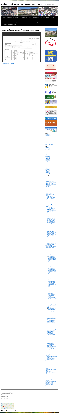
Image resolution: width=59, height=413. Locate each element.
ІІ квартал (48, 267)
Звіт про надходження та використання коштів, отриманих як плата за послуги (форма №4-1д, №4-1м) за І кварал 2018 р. (52, 264)
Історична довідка (49, 193)
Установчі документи (49, 196)
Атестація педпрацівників (39, 22)
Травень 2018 (48, 168)
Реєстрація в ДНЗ (36, 17)
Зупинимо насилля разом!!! (50, 138)
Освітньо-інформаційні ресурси (51, 372)
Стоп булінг (48, 19)
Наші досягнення (27, 19)
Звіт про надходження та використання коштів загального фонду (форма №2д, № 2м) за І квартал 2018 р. (52, 258)
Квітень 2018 (47, 169)
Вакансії (30, 17)
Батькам (4, 19)
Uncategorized (48, 134)
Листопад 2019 (48, 155)
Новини (46, 22)
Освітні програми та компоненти (8, 22)
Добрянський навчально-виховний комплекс (21, 4)
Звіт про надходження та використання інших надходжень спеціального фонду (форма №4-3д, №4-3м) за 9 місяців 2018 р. (51, 322)
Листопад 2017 (48, 173)
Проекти (47, 17)
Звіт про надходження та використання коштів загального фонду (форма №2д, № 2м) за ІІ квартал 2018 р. (52, 270)
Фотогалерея (43, 17)
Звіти (47, 206)
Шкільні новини (48, 135)
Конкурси (47, 373)
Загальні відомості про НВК (50, 180)
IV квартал (49, 307)
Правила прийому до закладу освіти (37, 19)
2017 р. (47, 355)
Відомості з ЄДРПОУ (50, 198)
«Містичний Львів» (49, 143)
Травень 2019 (48, 158)
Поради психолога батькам (50, 367)
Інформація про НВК (10, 17)
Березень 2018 (48, 170)
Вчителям (52, 17)
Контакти (47, 179)
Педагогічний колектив (50, 192)
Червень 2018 (48, 167)
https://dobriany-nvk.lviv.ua (8, 400)
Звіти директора (49, 207)
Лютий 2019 (47, 161)
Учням (8, 19)
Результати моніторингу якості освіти (9, 24)
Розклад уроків (13, 19)
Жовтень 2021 (48, 149)
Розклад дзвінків (20, 19)
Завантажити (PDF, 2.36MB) (8, 63)
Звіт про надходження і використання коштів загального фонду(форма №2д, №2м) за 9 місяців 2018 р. (51, 317)
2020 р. (47, 249)
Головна (4, 17)
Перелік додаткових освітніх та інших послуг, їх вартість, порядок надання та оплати (51, 247)
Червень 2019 (48, 157)
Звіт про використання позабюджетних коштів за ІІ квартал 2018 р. (52, 288)
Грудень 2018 (48, 163)
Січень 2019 (47, 162)
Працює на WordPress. (49, 410)
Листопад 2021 (48, 148)
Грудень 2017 (48, 172)
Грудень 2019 (48, 154)
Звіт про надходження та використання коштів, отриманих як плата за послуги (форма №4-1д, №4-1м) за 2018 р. (51, 336)
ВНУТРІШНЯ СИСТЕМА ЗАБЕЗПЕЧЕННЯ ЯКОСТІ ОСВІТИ (50, 201)
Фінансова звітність (24, 17)
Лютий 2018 (47, 171)
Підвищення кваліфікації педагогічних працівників (24, 22)
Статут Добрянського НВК (51, 197)
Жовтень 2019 (48, 156)
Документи (17, 17)
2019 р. (47, 250)
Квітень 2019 (47, 159)
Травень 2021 (48, 150)
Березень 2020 (48, 151)
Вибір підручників (49, 212)
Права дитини (48, 371)
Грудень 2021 (48, 147)
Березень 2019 (48, 160)
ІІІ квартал (49, 291)
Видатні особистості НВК (50, 194)
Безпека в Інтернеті (49, 374)
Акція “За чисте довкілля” (50, 144)
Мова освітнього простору (50, 181)
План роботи (48, 199)
